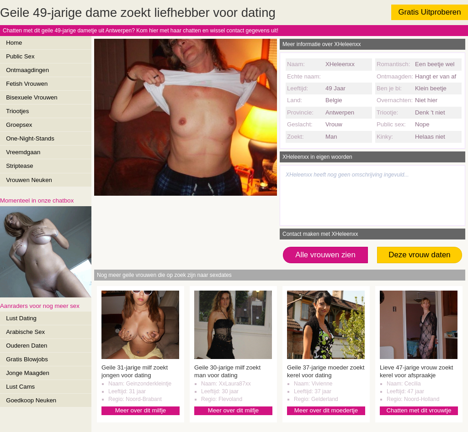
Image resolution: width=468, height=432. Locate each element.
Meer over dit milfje (140, 410)
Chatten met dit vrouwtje (418, 410)
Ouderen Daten (26, 345)
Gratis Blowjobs (27, 359)
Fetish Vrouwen (27, 83)
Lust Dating (21, 318)
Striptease (19, 165)
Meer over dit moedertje (326, 410)
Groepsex (19, 124)
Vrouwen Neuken (29, 180)
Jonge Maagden (27, 373)
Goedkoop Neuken (31, 400)
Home (14, 42)
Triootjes (17, 111)
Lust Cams (20, 386)
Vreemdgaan (23, 152)
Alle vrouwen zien (325, 254)
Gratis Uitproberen (429, 12)
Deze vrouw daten (419, 254)
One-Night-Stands (30, 138)
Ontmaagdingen (27, 70)
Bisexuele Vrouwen (31, 97)
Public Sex (20, 56)
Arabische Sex (25, 331)
